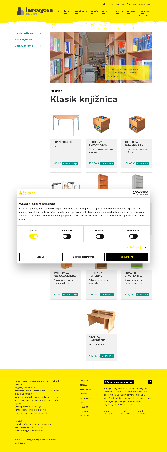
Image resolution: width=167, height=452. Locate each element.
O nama (145, 11)
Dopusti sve (126, 256)
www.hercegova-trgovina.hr (29, 430)
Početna (85, 381)
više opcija (70, 163)
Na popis (107, 163)
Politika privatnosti (126, 412)
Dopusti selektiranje (83, 256)
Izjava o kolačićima (109, 412)
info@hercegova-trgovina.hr (37, 424)
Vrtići (94, 11)
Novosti (132, 11)
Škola (67, 11)
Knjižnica (81, 11)
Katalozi (107, 11)
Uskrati (40, 256)
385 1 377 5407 (38, 427)
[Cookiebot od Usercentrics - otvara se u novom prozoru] (135, 193)
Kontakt (144, 15)
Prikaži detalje (134, 247)
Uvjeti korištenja (142, 412)
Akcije (120, 11)
